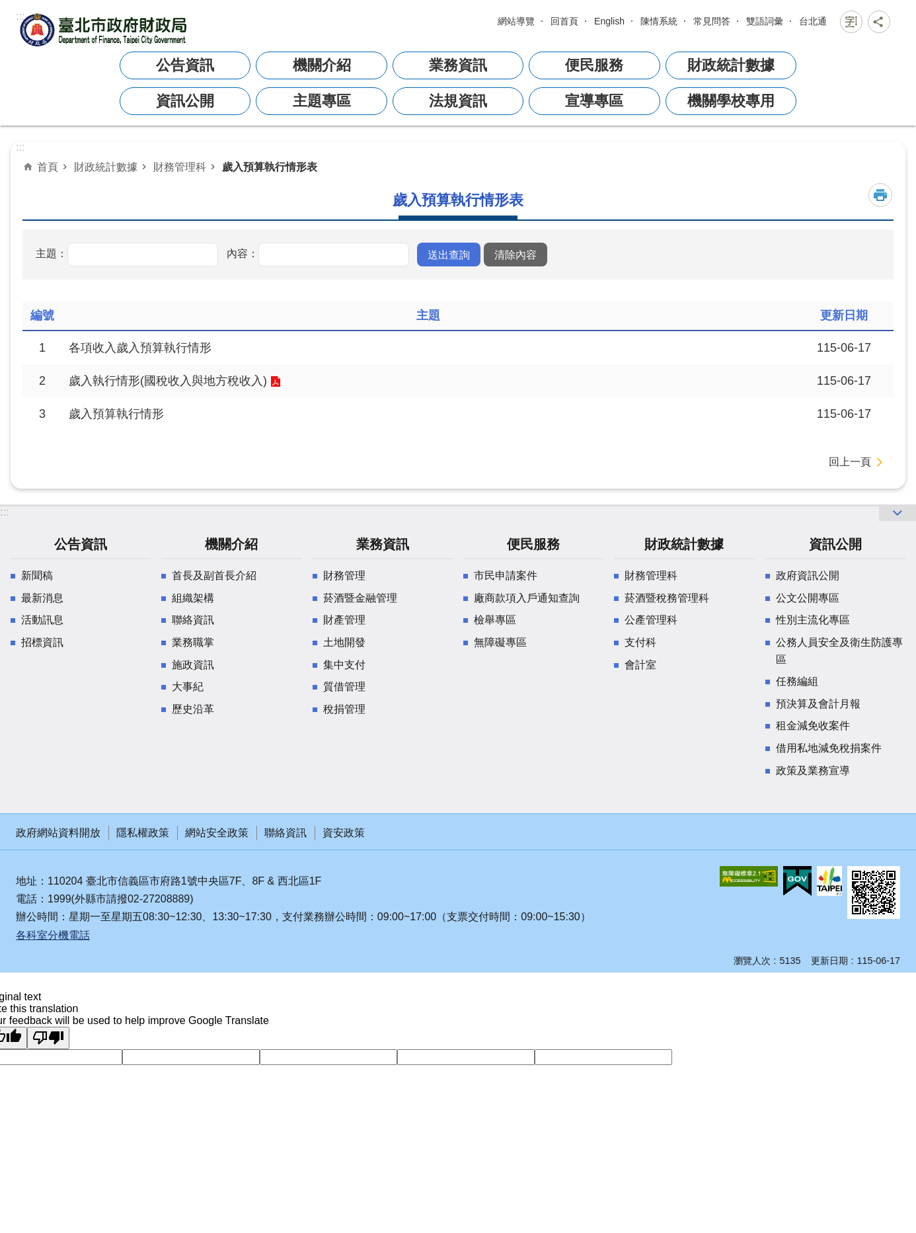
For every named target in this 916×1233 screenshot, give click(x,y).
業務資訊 (382, 544)
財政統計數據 (105, 167)
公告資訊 (80, 544)
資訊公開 (835, 544)
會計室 (640, 664)
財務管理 (344, 575)
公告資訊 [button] (185, 65)
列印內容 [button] (880, 195)
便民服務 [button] (594, 65)
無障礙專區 (500, 642)
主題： (51, 253)
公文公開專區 (807, 598)
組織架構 (193, 598)
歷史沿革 (193, 709)
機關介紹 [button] (322, 65)
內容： (242, 253)
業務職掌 (193, 642)
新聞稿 (37, 575)
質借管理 (344, 686)
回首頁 (564, 21)
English (609, 21)
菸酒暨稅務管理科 (667, 598)
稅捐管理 (344, 709)
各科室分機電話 (53, 935)
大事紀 (188, 686)
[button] (448, 254)
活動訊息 (42, 619)
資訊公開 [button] (185, 101)
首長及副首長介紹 (214, 575)
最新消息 (42, 598)
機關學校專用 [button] (731, 101)
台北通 (813, 21)
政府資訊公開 (807, 575)
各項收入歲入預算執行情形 (140, 347)
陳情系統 (658, 21)
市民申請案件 (505, 575)
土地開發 (344, 642)
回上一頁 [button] (850, 461)
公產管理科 (651, 619)
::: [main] (20, 147)
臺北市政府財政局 (105, 29)
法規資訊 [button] (458, 101)
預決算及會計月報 (818, 703)
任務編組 (797, 681)
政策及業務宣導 (813, 770)
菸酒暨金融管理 (360, 598)
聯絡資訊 (193, 619)
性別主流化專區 (813, 619)
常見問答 (711, 21)
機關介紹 (231, 544)
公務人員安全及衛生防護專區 (839, 651)
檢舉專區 (495, 619)
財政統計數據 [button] (731, 65)
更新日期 (829, 960)
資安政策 (344, 832)
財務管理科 (179, 167)
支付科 (640, 642)
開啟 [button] (897, 513)
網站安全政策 (216, 832)
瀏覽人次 (752, 960)
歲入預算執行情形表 (269, 167)
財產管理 (344, 619)
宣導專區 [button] (594, 101)
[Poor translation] (48, 1038)
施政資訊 (193, 664)
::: (20, 16)
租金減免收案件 (813, 725)
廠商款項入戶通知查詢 (527, 598)
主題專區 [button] (322, 101)
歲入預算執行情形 (116, 413)
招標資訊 (42, 642)
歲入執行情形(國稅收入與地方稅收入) (168, 380)
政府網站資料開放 (58, 832)
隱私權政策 (142, 832)
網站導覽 (516, 21)
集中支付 (344, 664)
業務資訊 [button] (458, 65)
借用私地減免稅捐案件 (829, 748)
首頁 (47, 167)
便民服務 (533, 544)
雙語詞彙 (764, 21)
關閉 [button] (851, 22)
